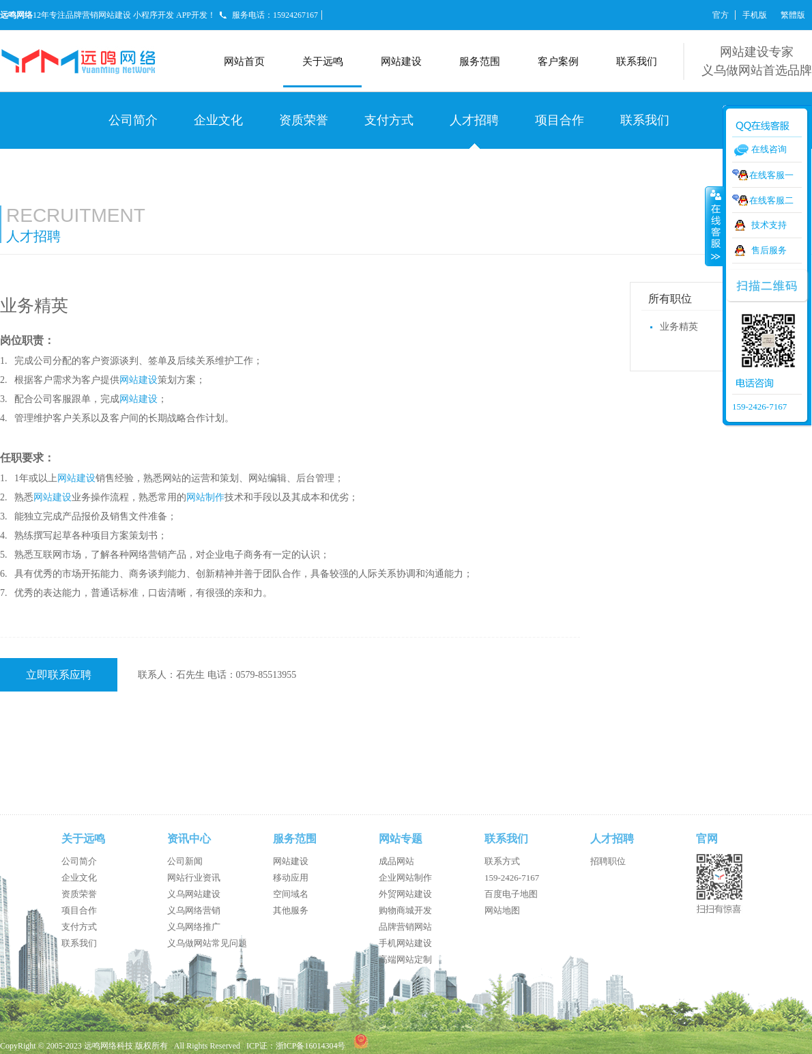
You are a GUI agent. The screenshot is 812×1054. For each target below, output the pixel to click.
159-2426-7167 (511, 877)
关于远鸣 (322, 61)
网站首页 (244, 61)
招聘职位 (608, 861)
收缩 (714, 226)
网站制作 (205, 497)
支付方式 (389, 120)
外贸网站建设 (405, 894)
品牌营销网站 (405, 927)
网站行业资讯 (193, 877)
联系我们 (636, 61)
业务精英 (679, 327)
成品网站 (396, 861)
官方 (720, 15)
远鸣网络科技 (108, 1046)
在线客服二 (771, 200)
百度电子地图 (511, 894)
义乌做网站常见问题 (207, 943)
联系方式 (502, 861)
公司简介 (133, 120)
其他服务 (290, 910)
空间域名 (290, 894)
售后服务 (769, 250)
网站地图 (502, 910)
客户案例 (558, 61)
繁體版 (793, 15)
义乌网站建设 (193, 894)
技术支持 (769, 225)
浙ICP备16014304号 (311, 1046)
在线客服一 (771, 175)
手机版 (754, 15)
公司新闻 (185, 861)
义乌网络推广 (193, 927)
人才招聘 (474, 120)
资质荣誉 (303, 120)
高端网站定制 (405, 959)
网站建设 (401, 61)
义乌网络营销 (193, 910)
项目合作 (559, 120)
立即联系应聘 (58, 675)
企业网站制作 (405, 877)
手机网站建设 (405, 943)
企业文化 (218, 120)
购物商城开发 (405, 910)
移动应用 (290, 877)
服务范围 (479, 61)
